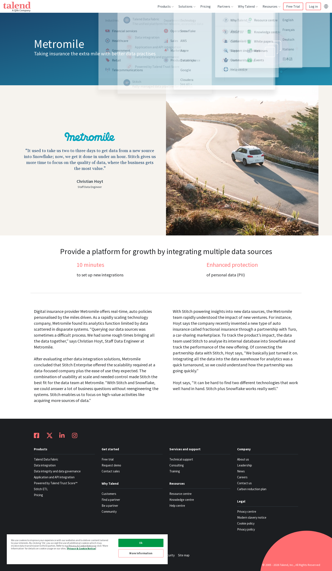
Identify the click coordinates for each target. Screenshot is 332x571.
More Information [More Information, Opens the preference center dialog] (140, 553)
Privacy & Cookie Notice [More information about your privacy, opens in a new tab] (81, 548)
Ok (140, 543)
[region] (87, 549)
